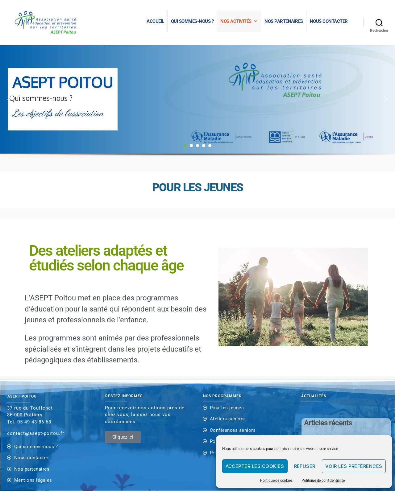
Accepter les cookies (255, 466)
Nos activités (239, 21)
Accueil (155, 21)
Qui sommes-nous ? (192, 21)
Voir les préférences (353, 466)
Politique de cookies (276, 480)
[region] (197, 108)
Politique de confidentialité (322, 480)
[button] (10, 99)
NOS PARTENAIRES (283, 21)
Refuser (305, 466)
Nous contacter (329, 21)
